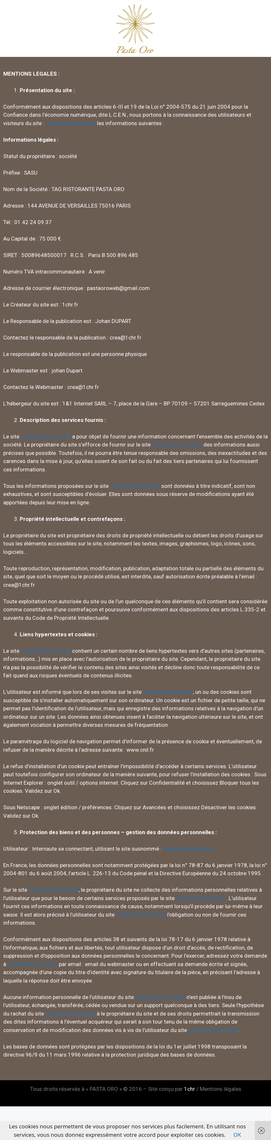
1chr (189, 1089)
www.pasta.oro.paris (71, 123)
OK (237, 1134)
